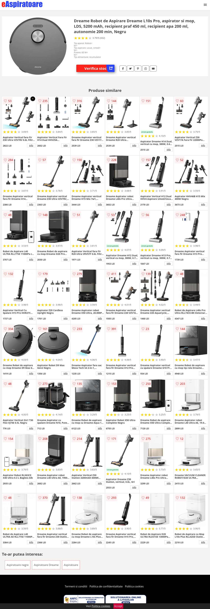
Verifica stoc (99, 68)
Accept (118, 606)
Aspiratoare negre (18, 565)
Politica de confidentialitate (106, 586)
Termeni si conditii (76, 586)
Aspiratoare (71, 565)
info (31, 145)
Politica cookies (134, 586)
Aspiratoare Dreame (46, 565)
